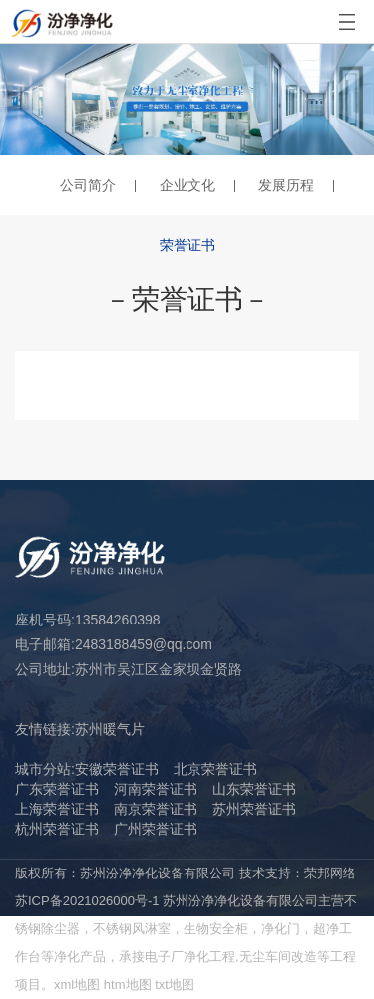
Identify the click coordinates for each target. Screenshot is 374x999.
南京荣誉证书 (155, 809)
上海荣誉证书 (57, 809)
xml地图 (77, 984)
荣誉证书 (187, 245)
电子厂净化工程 (190, 956)
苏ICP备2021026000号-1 (87, 900)
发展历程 (286, 185)
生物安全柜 (216, 928)
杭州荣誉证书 (57, 829)
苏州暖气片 (110, 729)
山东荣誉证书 (254, 789)
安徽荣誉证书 (117, 769)
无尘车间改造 (278, 956)
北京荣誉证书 (215, 769)
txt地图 (174, 984)
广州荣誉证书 (155, 829)
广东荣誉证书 (57, 789)
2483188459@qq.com (143, 644)
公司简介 (88, 185)
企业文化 (187, 185)
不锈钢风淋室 (132, 928)
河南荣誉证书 (155, 789)
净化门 (280, 928)
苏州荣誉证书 (254, 809)
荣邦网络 (330, 873)
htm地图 (128, 984)
